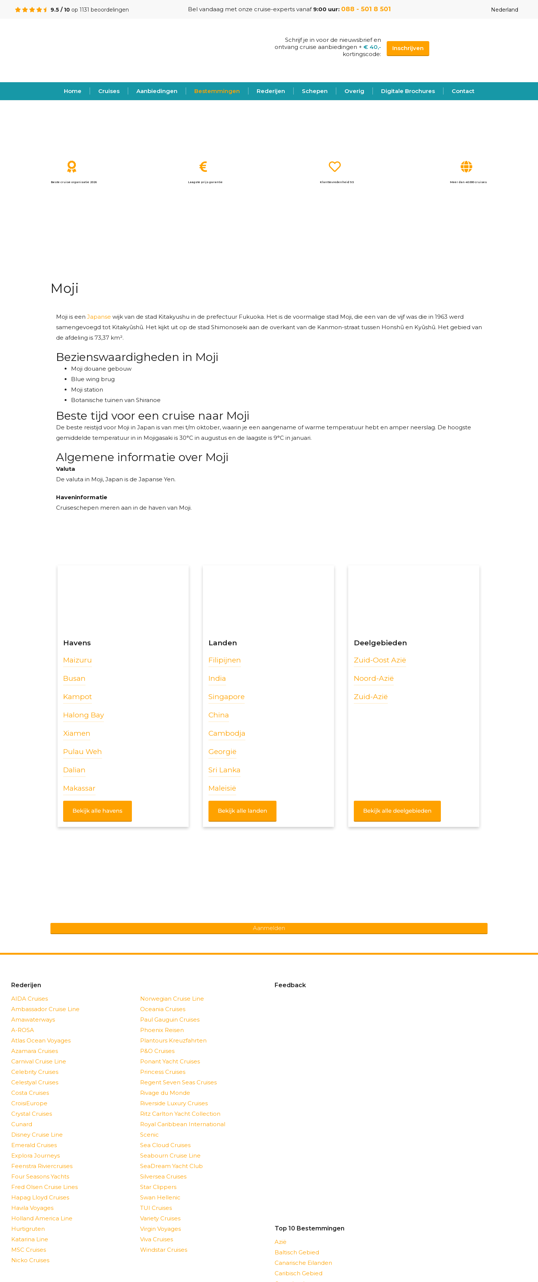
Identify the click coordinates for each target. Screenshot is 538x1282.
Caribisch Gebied (298, 1273)
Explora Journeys (35, 1155)
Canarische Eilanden (303, 1262)
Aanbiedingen (156, 91)
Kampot (77, 696)
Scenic (149, 1134)
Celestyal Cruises (34, 1082)
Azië (281, 1241)
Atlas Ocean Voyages (41, 1040)
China (218, 715)
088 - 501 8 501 (366, 9)
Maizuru (77, 660)
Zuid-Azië (371, 696)
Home (72, 91)
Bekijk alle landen (242, 810)
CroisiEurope (29, 1103)
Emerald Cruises (34, 1145)
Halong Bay (83, 715)
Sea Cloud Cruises (165, 1145)
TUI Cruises (156, 1207)
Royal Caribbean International (182, 1124)
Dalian (74, 770)
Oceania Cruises (162, 1009)
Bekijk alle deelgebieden (397, 810)
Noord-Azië (374, 678)
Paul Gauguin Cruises (170, 1019)
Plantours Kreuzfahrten (173, 1040)
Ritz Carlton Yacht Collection (180, 1113)
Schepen (315, 91)
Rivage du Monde (165, 1092)
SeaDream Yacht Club (171, 1166)
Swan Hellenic (160, 1197)
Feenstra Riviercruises (41, 1166)
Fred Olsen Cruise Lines (44, 1186)
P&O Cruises (157, 1050)
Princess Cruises (162, 1071)
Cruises (109, 91)
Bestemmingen (217, 91)
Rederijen (271, 91)
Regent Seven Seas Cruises (178, 1082)
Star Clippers (158, 1186)
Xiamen (76, 733)
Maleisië (222, 788)
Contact (463, 91)
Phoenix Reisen (162, 1030)
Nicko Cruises (30, 1260)
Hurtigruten (28, 1228)
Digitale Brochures (408, 91)
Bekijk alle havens (97, 810)
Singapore (226, 696)
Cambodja (226, 733)
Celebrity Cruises (34, 1071)
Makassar (79, 788)
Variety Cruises (160, 1218)
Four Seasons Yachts (40, 1176)
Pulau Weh (82, 751)
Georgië (222, 751)
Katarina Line (29, 1239)
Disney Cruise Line (37, 1134)
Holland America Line (41, 1218)
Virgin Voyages (160, 1228)
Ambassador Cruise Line (45, 1009)
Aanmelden (269, 928)
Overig (354, 91)
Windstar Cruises (163, 1249)
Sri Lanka (224, 770)
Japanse (99, 316)
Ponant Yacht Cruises (170, 1061)
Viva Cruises (156, 1239)
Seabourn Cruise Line (170, 1155)
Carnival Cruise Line (38, 1061)
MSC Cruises (28, 1249)
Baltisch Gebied (297, 1252)
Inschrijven (408, 48)
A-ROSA (22, 1030)
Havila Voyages (32, 1207)
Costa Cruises (30, 1092)
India (217, 678)
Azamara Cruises (34, 1050)
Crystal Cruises (31, 1113)
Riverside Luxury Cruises (174, 1103)
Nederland (498, 9)
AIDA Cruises (29, 998)
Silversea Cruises (163, 1176)
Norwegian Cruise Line (172, 998)
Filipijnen (224, 660)
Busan (74, 678)
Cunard (21, 1124)
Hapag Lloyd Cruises (40, 1197)
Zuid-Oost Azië (380, 660)
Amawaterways (33, 1019)
